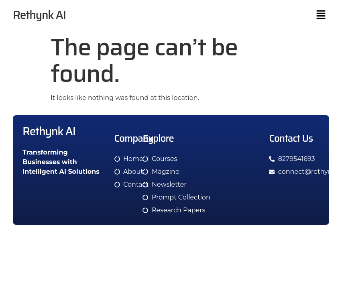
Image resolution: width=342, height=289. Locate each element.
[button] (321, 15)
